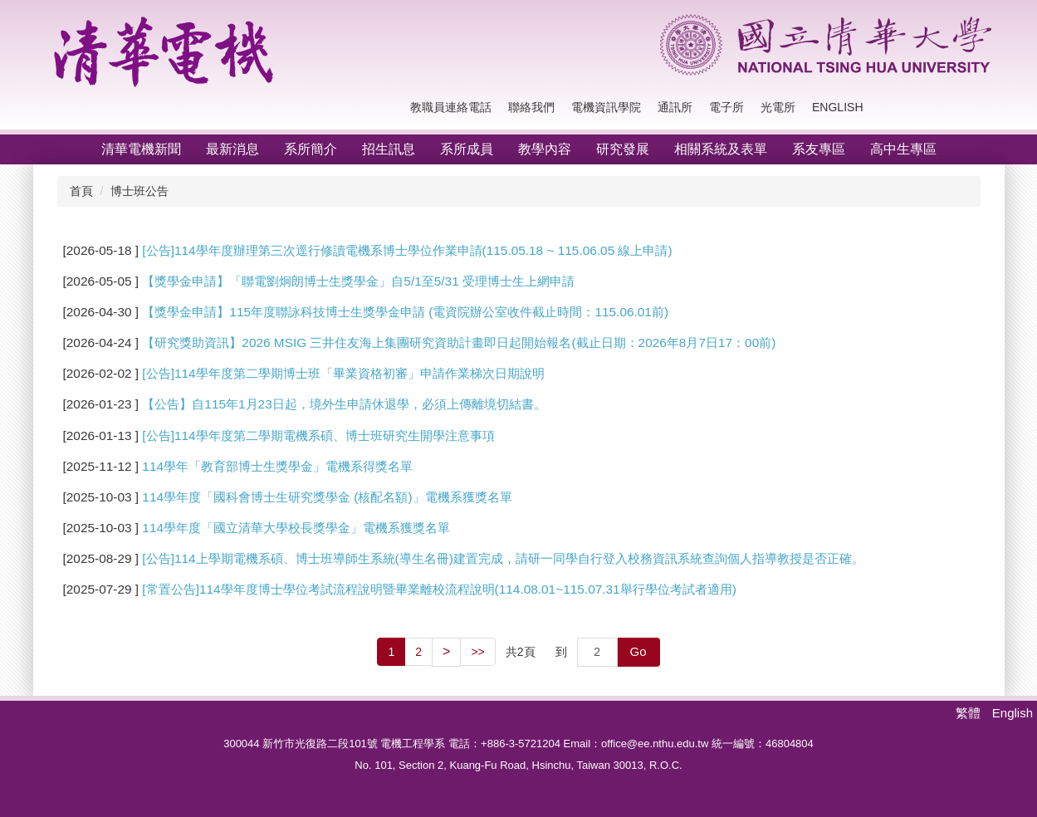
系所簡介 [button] (310, 149)
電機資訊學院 (606, 107)
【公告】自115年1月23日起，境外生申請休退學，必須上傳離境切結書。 (343, 404)
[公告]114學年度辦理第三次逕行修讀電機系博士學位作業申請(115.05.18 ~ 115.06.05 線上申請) (407, 250)
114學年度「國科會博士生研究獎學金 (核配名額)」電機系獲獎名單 (326, 497)
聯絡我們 (531, 107)
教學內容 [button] (544, 149)
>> (477, 651)
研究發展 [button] (622, 149)
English (837, 107)
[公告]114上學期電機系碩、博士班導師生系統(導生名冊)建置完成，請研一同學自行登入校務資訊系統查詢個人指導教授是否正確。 (502, 558)
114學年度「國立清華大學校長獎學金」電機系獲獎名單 (296, 528)
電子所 (726, 107)
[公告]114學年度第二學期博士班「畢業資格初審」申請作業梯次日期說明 (343, 373)
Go (638, 651)
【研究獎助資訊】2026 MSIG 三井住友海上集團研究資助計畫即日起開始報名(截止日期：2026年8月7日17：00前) (458, 342)
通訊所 (675, 107)
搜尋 (975, 107)
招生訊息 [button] (388, 149)
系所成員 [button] (466, 149)
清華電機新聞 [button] (141, 149)
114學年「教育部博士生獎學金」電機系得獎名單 (277, 466)
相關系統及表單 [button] (720, 149)
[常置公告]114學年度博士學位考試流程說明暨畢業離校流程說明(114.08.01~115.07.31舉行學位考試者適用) (439, 589)
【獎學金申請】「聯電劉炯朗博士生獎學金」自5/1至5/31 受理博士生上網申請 (358, 281)
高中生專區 (903, 149)
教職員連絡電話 (451, 107)
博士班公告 (139, 191)
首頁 (81, 191)
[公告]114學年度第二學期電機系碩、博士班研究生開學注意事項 (318, 435)
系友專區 (818, 149)
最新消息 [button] (232, 149)
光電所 (778, 107)
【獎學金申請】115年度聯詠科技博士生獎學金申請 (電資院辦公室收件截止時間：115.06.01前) (405, 312)
